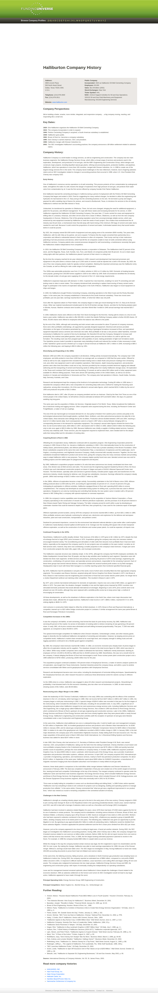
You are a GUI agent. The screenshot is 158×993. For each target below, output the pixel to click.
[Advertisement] (79, 44)
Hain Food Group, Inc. (55, 972)
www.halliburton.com (59, 102)
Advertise (109, 991)
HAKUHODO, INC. (53, 969)
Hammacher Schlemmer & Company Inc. (61, 981)
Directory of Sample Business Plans (58, 991)
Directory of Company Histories (83, 991)
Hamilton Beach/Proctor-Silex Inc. (59, 979)
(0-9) (50, 21)
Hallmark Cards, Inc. (54, 976)
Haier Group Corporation (55, 974)
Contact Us (100, 991)
